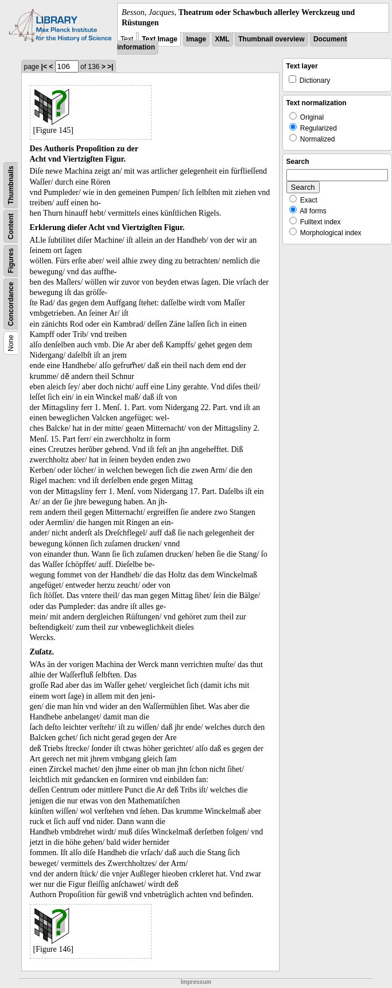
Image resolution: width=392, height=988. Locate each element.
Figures (11, 260)
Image (197, 39)
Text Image (159, 39)
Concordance (11, 304)
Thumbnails (11, 185)
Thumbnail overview (271, 39)
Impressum (196, 982)
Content (11, 226)
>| (110, 67)
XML (222, 39)
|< (44, 67)
